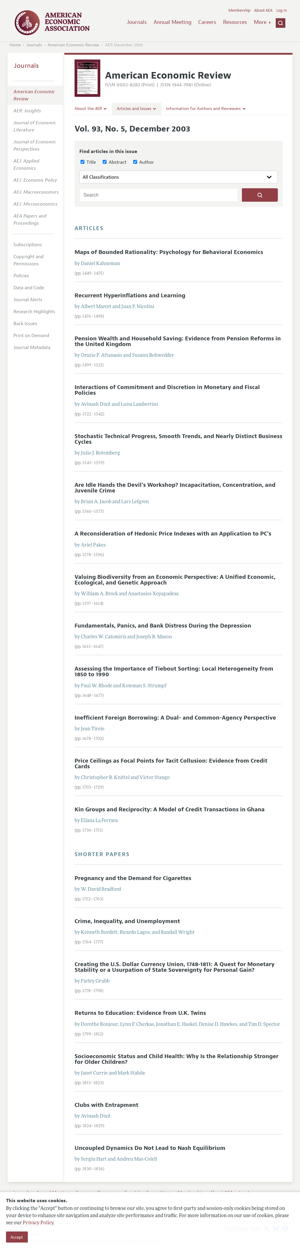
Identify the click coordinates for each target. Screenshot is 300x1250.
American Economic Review (73, 45)
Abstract (114, 162)
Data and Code (28, 288)
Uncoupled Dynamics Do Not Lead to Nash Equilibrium (150, 1148)
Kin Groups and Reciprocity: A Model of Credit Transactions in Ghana (170, 809)
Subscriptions (27, 245)
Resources (235, 22)
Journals (137, 22)
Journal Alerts (27, 300)
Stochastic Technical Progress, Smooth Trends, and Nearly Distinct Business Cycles (178, 439)
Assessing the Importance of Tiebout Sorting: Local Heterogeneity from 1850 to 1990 (174, 671)
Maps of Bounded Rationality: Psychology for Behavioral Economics (169, 252)
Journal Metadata (31, 348)
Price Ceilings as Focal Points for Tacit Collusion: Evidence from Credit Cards (171, 763)
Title (88, 162)
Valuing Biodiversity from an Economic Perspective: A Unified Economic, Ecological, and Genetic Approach (175, 579)
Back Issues (25, 324)
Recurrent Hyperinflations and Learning (130, 295)
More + (262, 22)
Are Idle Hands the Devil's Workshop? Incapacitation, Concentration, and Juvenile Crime (175, 487)
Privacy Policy (38, 1223)
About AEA (263, 10)
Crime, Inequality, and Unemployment (127, 921)
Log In (281, 10)
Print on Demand (31, 336)
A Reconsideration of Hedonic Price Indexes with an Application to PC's (173, 533)
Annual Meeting (173, 22)
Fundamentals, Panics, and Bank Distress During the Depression (163, 625)
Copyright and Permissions (28, 260)
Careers (207, 22)
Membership (239, 10)
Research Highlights (34, 312)
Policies (21, 276)
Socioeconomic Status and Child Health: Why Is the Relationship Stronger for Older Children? (176, 1059)
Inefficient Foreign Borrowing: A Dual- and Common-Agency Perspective (175, 717)
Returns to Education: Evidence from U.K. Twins (140, 1013)
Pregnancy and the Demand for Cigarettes (133, 878)
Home (15, 45)
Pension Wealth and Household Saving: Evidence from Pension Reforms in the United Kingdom (178, 341)
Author (143, 162)
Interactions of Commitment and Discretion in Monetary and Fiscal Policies (167, 390)
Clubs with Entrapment (106, 1105)
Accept (16, 1237)
